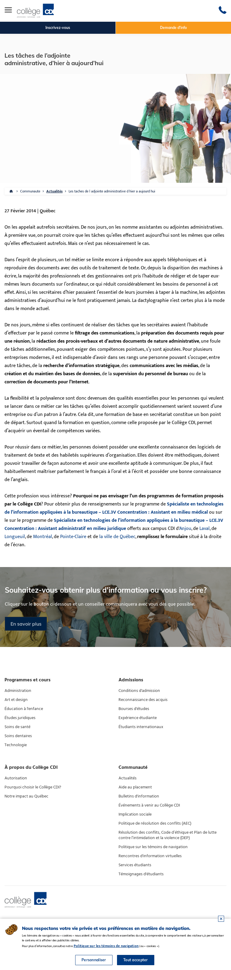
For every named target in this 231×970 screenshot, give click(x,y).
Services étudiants (135, 865)
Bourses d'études (134, 709)
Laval (204, 529)
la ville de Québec (117, 537)
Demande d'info (173, 27)
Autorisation (16, 778)
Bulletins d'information (139, 796)
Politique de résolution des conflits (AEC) (155, 823)
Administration (18, 690)
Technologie (16, 745)
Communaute (30, 191)
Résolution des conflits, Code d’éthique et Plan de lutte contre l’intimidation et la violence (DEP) (168, 835)
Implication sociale (135, 814)
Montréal (42, 537)
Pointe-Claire (73, 537)
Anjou (185, 529)
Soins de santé (17, 727)
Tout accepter (135, 960)
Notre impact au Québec (26, 796)
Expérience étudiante (138, 718)
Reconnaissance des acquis (143, 699)
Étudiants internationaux (141, 727)
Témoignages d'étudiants (141, 874)
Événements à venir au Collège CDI (149, 805)
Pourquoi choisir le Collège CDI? (33, 787)
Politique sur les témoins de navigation (153, 847)
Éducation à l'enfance (24, 709)
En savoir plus (26, 624)
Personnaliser (94, 960)
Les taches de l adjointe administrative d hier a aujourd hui (112, 191)
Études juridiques (20, 718)
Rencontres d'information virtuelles (150, 856)
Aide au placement (135, 787)
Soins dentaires (18, 736)
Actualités (54, 191)
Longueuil (15, 537)
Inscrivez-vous (57, 27)
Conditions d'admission (139, 690)
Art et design (16, 699)
